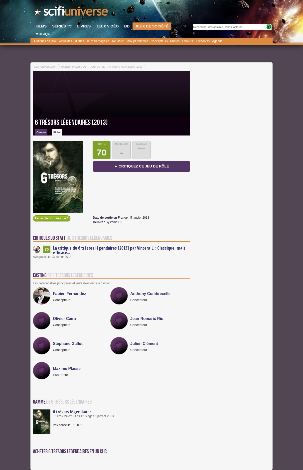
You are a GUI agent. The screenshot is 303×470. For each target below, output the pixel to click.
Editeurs (187, 41)
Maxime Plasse (67, 368)
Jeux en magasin (97, 41)
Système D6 (114, 222)
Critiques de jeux (45, 41)
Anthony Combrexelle (150, 294)
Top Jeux (118, 41)
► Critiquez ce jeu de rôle (141, 166)
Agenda (217, 41)
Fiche (57, 132)
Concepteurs (159, 41)
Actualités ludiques (71, 41)
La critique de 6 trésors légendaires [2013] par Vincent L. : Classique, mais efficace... (119, 250)
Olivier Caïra (64, 318)
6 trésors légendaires (72, 412)
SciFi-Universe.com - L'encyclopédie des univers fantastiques (71, 12)
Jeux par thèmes (137, 41)
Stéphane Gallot (68, 343)
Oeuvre (41, 132)
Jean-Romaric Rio (146, 318)
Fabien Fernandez (69, 294)
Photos (174, 41)
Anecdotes (202, 41)
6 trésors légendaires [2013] (71, 122)
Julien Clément (144, 343)
